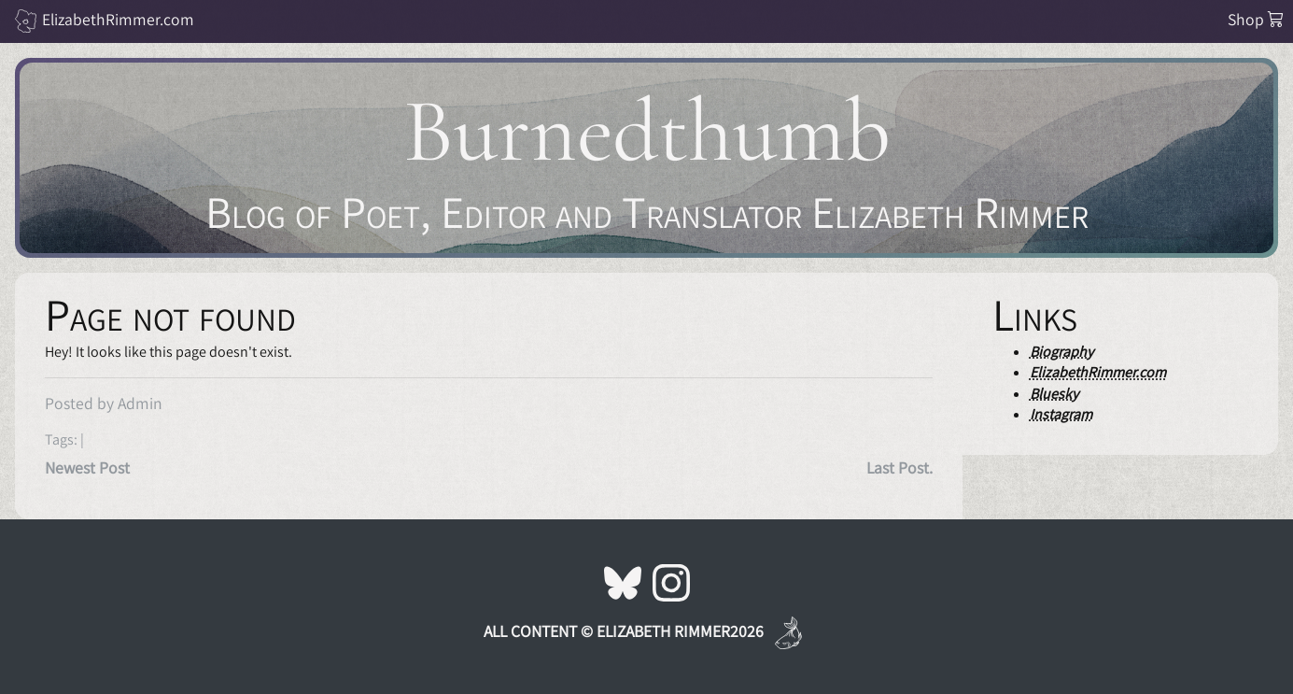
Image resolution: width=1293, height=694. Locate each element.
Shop (1256, 19)
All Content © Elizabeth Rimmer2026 (624, 631)
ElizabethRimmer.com (118, 19)
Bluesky (1054, 394)
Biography (1061, 351)
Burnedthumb (647, 131)
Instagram (1061, 414)
